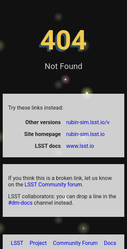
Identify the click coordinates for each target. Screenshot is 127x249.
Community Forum (75, 243)
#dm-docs (20, 203)
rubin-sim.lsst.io (85, 134)
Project (38, 243)
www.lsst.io (80, 146)
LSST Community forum (53, 184)
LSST (17, 243)
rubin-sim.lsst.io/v (88, 122)
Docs (110, 243)
